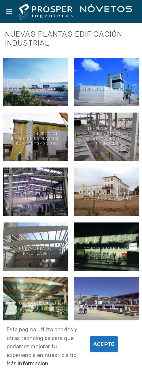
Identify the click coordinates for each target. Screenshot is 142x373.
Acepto (104, 344)
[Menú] (9, 11)
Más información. (28, 363)
